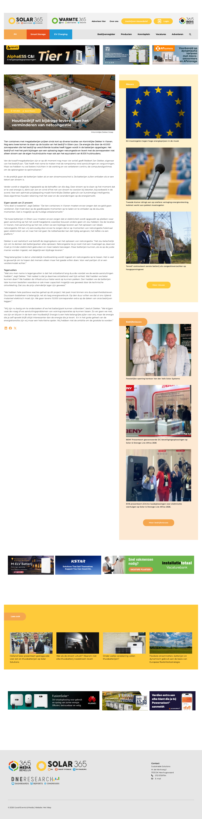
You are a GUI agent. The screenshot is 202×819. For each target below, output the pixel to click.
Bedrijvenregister (106, 34)
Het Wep (47, 807)
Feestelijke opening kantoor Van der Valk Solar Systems (153, 378)
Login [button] (166, 21)
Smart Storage (38, 34)
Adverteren (177, 34)
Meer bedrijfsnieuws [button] (158, 523)
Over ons (114, 21)
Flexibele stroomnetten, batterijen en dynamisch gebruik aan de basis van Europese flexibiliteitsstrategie (168, 659)
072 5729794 (160, 775)
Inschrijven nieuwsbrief (136, 21)
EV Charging (60, 34)
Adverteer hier (99, 21)
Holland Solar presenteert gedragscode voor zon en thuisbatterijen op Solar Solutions (29, 659)
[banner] (51, 55)
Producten (126, 34)
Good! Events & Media (24, 807)
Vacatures (161, 34)
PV (15, 34)
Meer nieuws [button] (158, 285)
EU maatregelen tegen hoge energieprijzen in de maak (152, 141)
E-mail (158, 779)
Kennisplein (144, 34)
